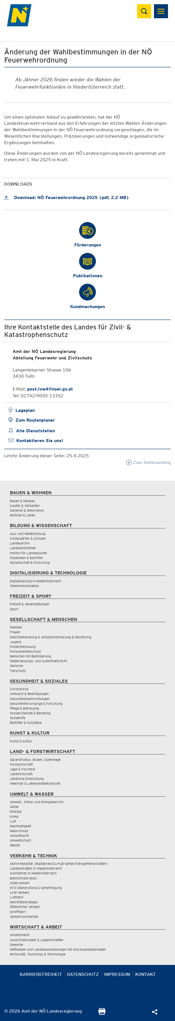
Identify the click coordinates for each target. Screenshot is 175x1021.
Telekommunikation (24, 586)
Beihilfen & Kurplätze (26, 722)
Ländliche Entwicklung (27, 779)
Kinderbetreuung (23, 647)
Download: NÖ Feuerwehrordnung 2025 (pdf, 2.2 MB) (66, 197)
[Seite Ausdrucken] (102, 1013)
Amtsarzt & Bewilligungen (29, 694)
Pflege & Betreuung (24, 708)
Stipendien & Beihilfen (26, 558)
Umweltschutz (20, 840)
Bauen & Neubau (22, 501)
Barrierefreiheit (41, 974)
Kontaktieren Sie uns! (39, 440)
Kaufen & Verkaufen (25, 505)
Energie (15, 811)
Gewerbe (16, 945)
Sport (14, 609)
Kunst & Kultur (21, 741)
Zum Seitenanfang (148, 462)
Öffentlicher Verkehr (25, 907)
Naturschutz (19, 831)
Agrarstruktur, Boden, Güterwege (35, 759)
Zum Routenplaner (35, 420)
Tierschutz (18, 671)
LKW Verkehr (19, 892)
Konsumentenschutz (25, 651)
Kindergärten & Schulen (28, 538)
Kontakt (145, 974)
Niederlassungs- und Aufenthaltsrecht (38, 661)
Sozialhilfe (17, 718)
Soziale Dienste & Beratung (30, 713)
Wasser (15, 845)
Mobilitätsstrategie (24, 902)
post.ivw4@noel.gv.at (50, 389)
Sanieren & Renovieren (27, 510)
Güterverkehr (20, 883)
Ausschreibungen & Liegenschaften (36, 940)
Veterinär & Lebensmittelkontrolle (35, 783)
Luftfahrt (16, 897)
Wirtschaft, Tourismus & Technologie (37, 954)
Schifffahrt (18, 912)
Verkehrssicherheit (24, 916)
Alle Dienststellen (35, 430)
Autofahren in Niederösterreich (33, 873)
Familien (16, 627)
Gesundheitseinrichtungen (30, 699)
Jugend (15, 642)
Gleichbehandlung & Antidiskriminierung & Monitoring (50, 637)
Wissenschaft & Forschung (30, 562)
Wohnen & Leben (22, 515)
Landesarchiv (20, 543)
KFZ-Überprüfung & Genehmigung (36, 888)
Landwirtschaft (21, 774)
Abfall (14, 807)
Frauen (15, 632)
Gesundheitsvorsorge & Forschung (36, 703)
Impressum (117, 974)
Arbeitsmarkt (19, 935)
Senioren (16, 666)
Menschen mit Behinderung (30, 656)
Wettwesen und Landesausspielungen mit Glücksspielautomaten (58, 949)
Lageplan (25, 410)
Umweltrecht (19, 835)
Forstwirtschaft (21, 764)
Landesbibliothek (23, 548)
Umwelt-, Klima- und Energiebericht (36, 802)
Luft (13, 821)
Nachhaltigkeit (20, 826)
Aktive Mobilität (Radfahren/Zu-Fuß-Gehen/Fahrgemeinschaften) (59, 863)
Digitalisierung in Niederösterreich (35, 581)
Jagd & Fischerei (22, 769)
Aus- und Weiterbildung (27, 534)
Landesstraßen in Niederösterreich (36, 868)
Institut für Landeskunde (28, 553)
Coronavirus (19, 689)
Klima (14, 816)
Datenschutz (83, 974)
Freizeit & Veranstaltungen (29, 604)
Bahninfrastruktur (23, 878)
